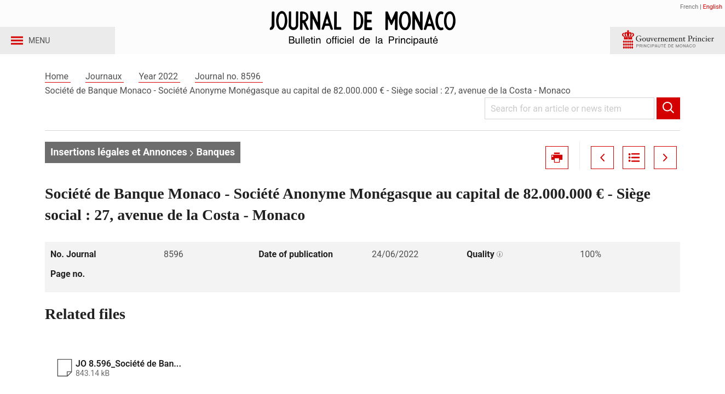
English (712, 6)
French (689, 6)
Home (58, 87)
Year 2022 (159, 87)
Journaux (104, 87)
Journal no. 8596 (229, 87)
